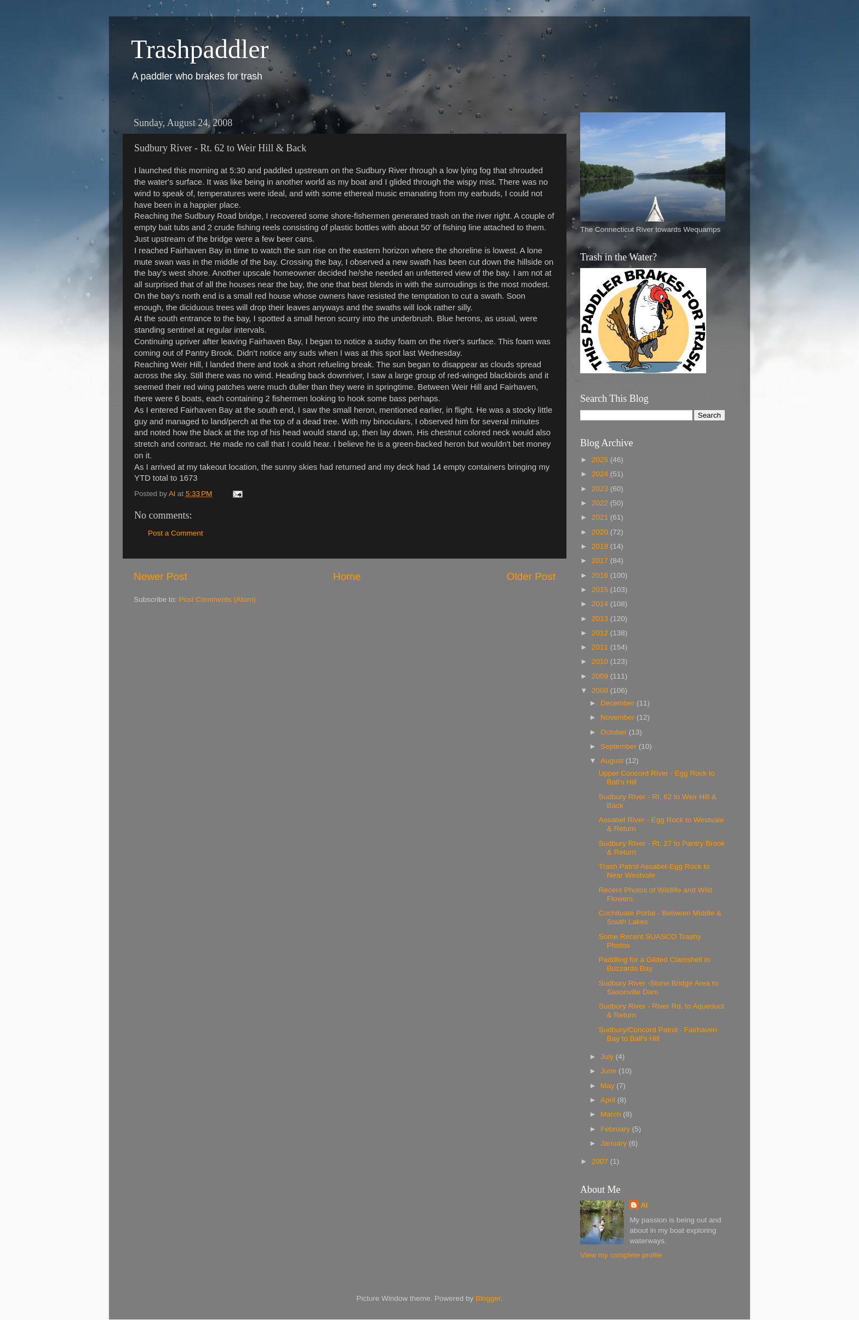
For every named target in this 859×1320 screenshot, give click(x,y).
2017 (601, 560)
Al (644, 1205)
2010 (601, 661)
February (616, 1129)
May (608, 1086)
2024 (601, 474)
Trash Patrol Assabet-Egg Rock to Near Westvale (654, 870)
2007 (601, 1161)
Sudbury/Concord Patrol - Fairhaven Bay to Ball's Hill (658, 1034)
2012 (601, 633)
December (618, 703)
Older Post (531, 576)
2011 (601, 647)
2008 (601, 690)
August (613, 760)
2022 (601, 503)
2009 (601, 676)
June (609, 1071)
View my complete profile (621, 1255)
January (614, 1143)
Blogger (488, 1298)
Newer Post (160, 576)
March (611, 1114)
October (614, 732)
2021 (601, 517)
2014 (601, 604)
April (608, 1100)
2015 (601, 589)
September (619, 746)
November (618, 717)
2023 (601, 489)
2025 (601, 460)
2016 (601, 575)
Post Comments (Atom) (217, 599)
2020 (601, 532)
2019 (601, 546)
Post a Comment (175, 533)
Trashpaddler (200, 49)
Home (346, 576)
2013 (601, 619)
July (608, 1056)
